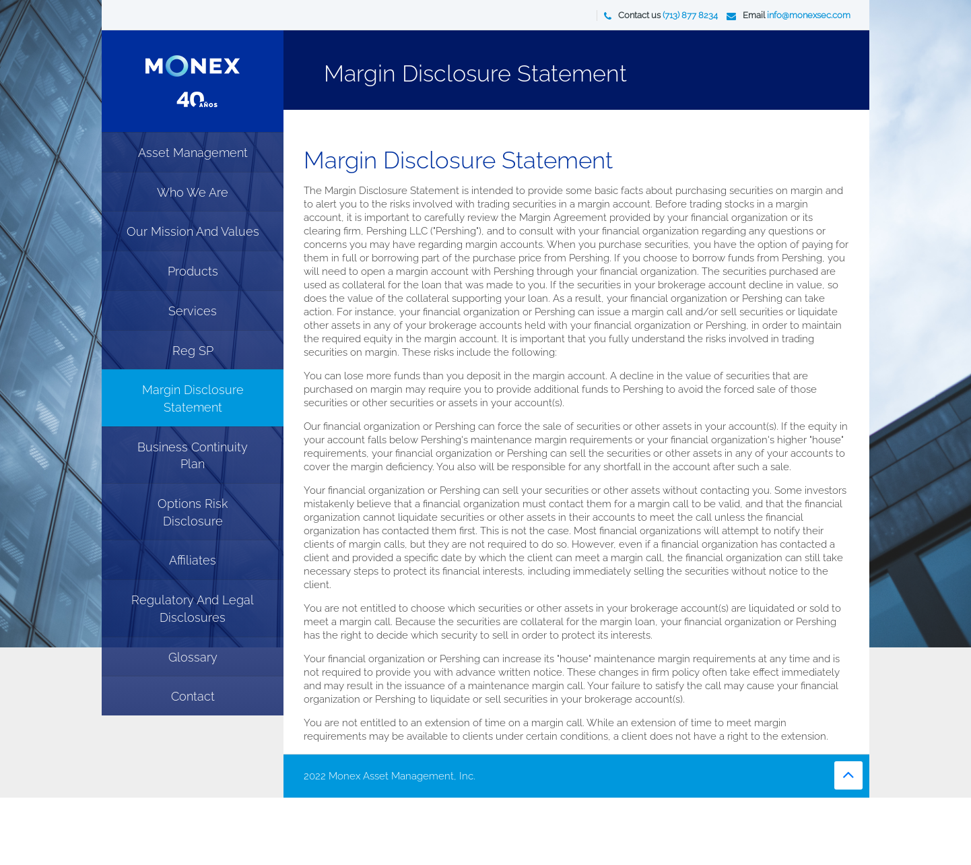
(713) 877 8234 (690, 15)
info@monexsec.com (808, 15)
